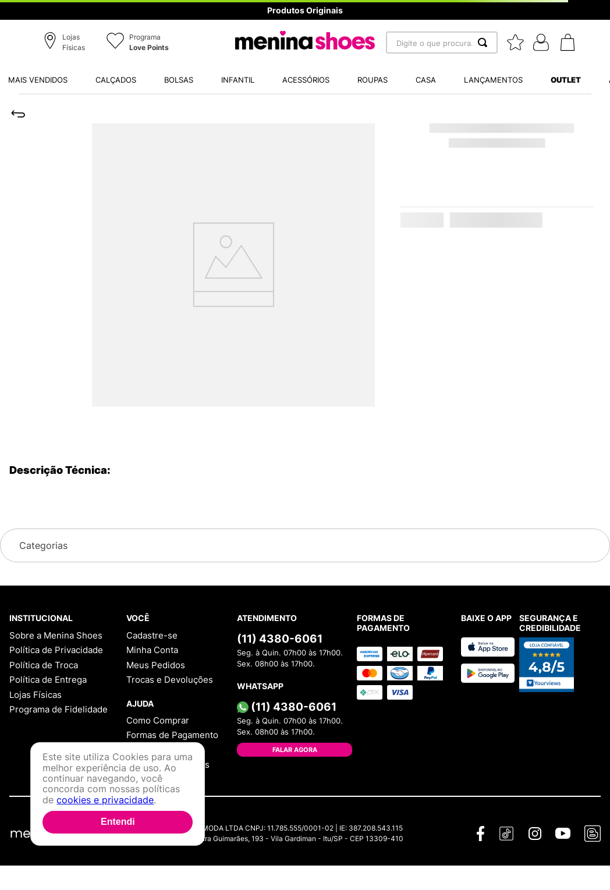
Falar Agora (294, 750)
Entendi (118, 822)
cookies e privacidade (105, 800)
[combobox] (442, 42)
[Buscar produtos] (485, 42)
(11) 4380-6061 (279, 639)
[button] (66, 43)
